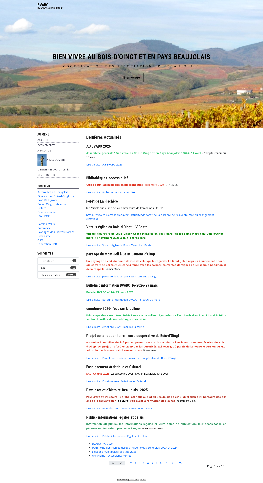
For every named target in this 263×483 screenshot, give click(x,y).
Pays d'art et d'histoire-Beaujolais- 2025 (117, 390)
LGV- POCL (44, 216)
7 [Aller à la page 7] (152, 463)
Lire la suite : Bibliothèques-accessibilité (110, 192)
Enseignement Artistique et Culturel (113, 367)
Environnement (46, 212)
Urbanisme (44, 236)
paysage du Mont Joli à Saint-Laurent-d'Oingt (120, 254)
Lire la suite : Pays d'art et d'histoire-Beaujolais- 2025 (119, 408)
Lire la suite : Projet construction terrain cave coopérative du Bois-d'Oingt (131, 358)
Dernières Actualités (53, 169)
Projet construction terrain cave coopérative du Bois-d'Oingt (132, 335)
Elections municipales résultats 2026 (114, 451)
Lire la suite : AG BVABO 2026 (104, 164)
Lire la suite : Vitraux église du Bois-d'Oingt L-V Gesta (118, 245)
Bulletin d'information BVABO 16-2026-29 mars (122, 285)
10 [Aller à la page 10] (165, 463)
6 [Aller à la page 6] (148, 463)
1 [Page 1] (127, 463)
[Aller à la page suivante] (172, 463)
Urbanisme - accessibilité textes (111, 455)
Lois (39, 220)
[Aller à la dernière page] (180, 463)
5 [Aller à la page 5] (144, 463)
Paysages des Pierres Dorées (56, 232)
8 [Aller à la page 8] (156, 463)
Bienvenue (131, 77)
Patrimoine (44, 228)
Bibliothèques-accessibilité (107, 178)
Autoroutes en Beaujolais (52, 192)
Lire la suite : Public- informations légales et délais (116, 436)
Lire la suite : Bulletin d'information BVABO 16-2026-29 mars (123, 299)
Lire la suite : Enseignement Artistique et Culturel (116, 381)
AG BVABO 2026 (98, 146)
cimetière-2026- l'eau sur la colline (113, 308)
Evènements (46, 145)
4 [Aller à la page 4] (139, 463)
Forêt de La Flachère (102, 201)
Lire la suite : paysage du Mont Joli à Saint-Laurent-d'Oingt (121, 276)
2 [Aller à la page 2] (131, 463)
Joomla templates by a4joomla (131, 479)
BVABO (42, 5)
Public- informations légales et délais (115, 417)
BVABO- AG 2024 (102, 443)
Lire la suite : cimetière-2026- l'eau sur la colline (115, 327)
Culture (41, 208)
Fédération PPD (47, 244)
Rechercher (46, 174)
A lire (40, 240)
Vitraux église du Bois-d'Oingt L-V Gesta (116, 227)
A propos (44, 150)
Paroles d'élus (46, 224)
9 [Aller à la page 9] (161, 463)
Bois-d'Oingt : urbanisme (52, 204)
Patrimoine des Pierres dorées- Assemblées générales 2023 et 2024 (134, 447)
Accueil (43, 140)
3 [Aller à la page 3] (135, 463)
